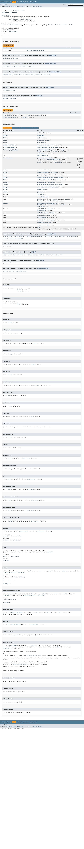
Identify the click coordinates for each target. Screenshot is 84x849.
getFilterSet (41, 142)
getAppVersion (41, 137)
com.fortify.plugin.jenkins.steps (15, 10)
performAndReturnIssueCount (46, 203)
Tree (20, 1)
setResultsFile (42, 222)
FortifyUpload (7, 115)
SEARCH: (65, 4)
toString (48, 254)
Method (21, 6)
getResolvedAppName (43, 172)
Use (18, 1)
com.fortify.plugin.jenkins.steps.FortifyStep (20, 19)
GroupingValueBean (12, 150)
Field (11, 6)
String (28, 115)
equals (10, 254)
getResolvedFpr (42, 182)
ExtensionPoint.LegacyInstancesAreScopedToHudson (18, 66)
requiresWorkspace (20, 271)
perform (39, 199)
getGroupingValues (43, 150)
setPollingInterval (43, 220)
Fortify (13, 728)
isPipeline (40, 194)
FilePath (54, 199)
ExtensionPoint (6, 25)
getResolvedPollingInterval (46, 184)
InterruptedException (9, 572)
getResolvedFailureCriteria (46, 177)
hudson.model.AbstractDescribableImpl (15, 16)
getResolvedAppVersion (44, 175)
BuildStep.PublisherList (10, 58)
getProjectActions (72, 236)
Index (31, 1)
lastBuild (6, 90)
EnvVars (67, 199)
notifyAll (41, 254)
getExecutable (48, 236)
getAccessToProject (43, 132)
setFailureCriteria (43, 212)
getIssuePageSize (42, 155)
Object (33, 252)
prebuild (40, 208)
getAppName (40, 135)
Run (44, 199)
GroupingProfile (12, 147)
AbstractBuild (47, 208)
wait (53, 254)
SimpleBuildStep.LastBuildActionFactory (37, 74)
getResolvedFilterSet (44, 179)
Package (8, 1)
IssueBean (10, 158)
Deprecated (26, 1)
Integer (5, 184)
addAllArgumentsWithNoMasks (34, 236)
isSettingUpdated (42, 197)
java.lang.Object (6, 15)
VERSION (12, 90)
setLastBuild (19, 238)
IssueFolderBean (12, 145)
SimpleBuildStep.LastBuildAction (13, 74)
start (39, 227)
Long (50, 150)
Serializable (59, 25)
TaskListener (49, 145)
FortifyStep (10, 30)
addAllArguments (8, 236)
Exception (50, 552)
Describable (15, 25)
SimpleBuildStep (69, 25)
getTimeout (40, 192)
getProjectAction (59, 236)
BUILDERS (5, 98)
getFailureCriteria (43, 140)
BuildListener (41, 210)
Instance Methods (18, 128)
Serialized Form (6, 35)
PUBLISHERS (13, 98)
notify (35, 254)
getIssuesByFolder (43, 158)
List (4, 145)
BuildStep (51, 25)
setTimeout (40, 225)
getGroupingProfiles (43, 147)
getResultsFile (42, 189)
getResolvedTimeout (43, 187)
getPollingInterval (43, 170)
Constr (16, 6)
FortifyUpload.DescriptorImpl (35, 50)
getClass (22, 254)
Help (35, 1)
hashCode (29, 254)
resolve (11, 238)
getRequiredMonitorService (11, 263)
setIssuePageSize (42, 217)
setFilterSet (41, 215)
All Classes (3, 4)
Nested (8, 6)
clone (4, 254)
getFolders (40, 145)
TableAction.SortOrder (54, 159)
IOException (21, 572)
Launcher (40, 200)
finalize (15, 254)
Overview (3, 1)
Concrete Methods (32, 128)
